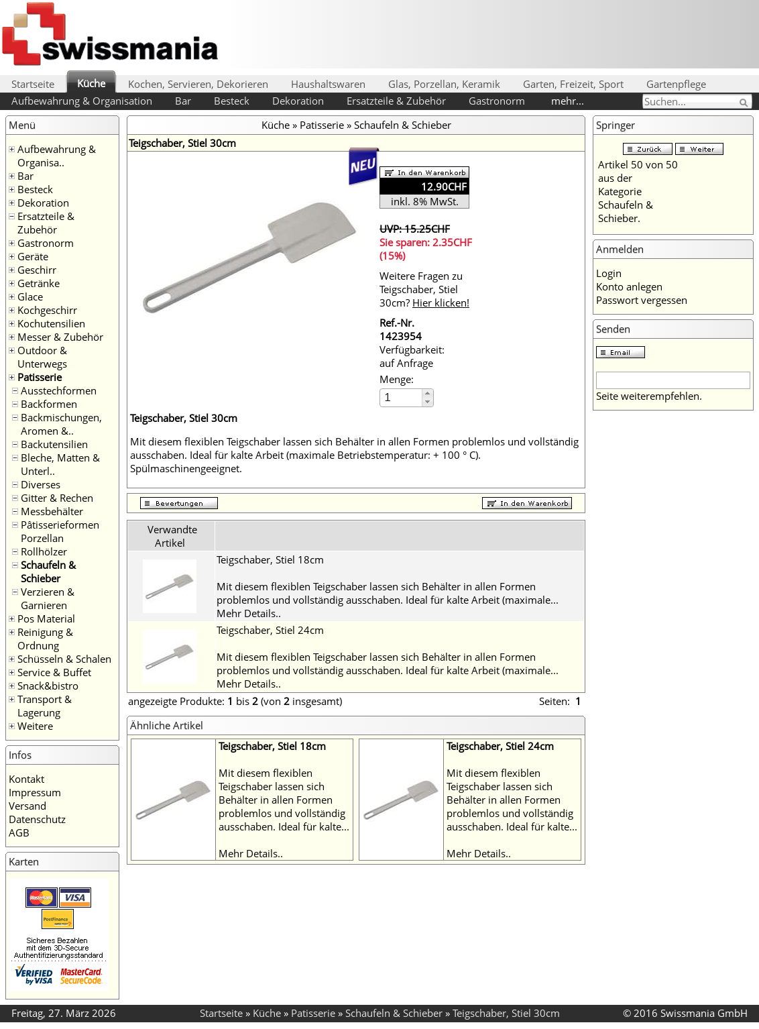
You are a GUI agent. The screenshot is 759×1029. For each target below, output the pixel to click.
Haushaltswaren (328, 84)
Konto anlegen (629, 286)
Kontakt (26, 779)
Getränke (38, 283)
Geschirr (36, 269)
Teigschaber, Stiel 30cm (506, 1013)
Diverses (40, 484)
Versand (27, 805)
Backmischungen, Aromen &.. (61, 424)
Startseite (32, 84)
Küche (91, 83)
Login (609, 273)
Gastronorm (497, 100)
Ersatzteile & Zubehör (396, 100)
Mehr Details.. (249, 613)
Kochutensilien (51, 323)
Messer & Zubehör (60, 336)
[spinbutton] (401, 397)
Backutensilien (54, 444)
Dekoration (298, 100)
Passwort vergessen (641, 300)
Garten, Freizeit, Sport (573, 84)
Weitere (35, 726)
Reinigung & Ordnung (45, 638)
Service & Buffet (54, 672)
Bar (183, 100)
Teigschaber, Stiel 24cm (270, 630)
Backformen (49, 404)
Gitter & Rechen (57, 497)
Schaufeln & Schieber (48, 571)
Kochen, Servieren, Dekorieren (198, 84)
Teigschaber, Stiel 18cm (270, 559)
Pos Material (46, 618)
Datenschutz (37, 819)
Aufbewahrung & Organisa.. (56, 155)
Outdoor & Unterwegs (42, 356)
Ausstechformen (59, 390)
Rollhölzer (44, 551)
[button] (427, 393)
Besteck (231, 100)
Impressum (35, 792)
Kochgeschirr (47, 310)
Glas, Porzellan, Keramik (444, 84)
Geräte (32, 256)
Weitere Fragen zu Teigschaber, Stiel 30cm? (424, 289)
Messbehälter (52, 511)
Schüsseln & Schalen (64, 658)
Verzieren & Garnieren (47, 598)
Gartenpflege (676, 84)
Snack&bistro (47, 685)
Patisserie (39, 377)
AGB (19, 832)
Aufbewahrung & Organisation (81, 100)
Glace (30, 296)
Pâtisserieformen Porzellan (60, 531)
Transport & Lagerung (44, 705)
